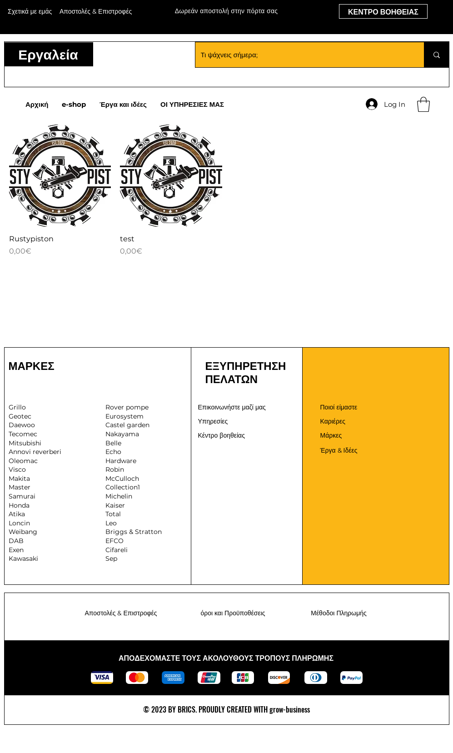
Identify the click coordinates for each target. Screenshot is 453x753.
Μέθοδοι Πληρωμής (339, 613)
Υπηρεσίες (213, 421)
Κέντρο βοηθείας (221, 435)
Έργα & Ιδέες (339, 450)
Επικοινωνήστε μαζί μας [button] (232, 407)
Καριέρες (333, 421)
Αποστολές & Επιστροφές (121, 613)
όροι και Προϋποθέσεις (232, 613)
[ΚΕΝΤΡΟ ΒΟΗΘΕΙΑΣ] (383, 11)
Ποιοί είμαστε (339, 407)
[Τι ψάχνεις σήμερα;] (303, 54)
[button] (423, 104)
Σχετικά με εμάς (30, 11)
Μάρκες (331, 435)
